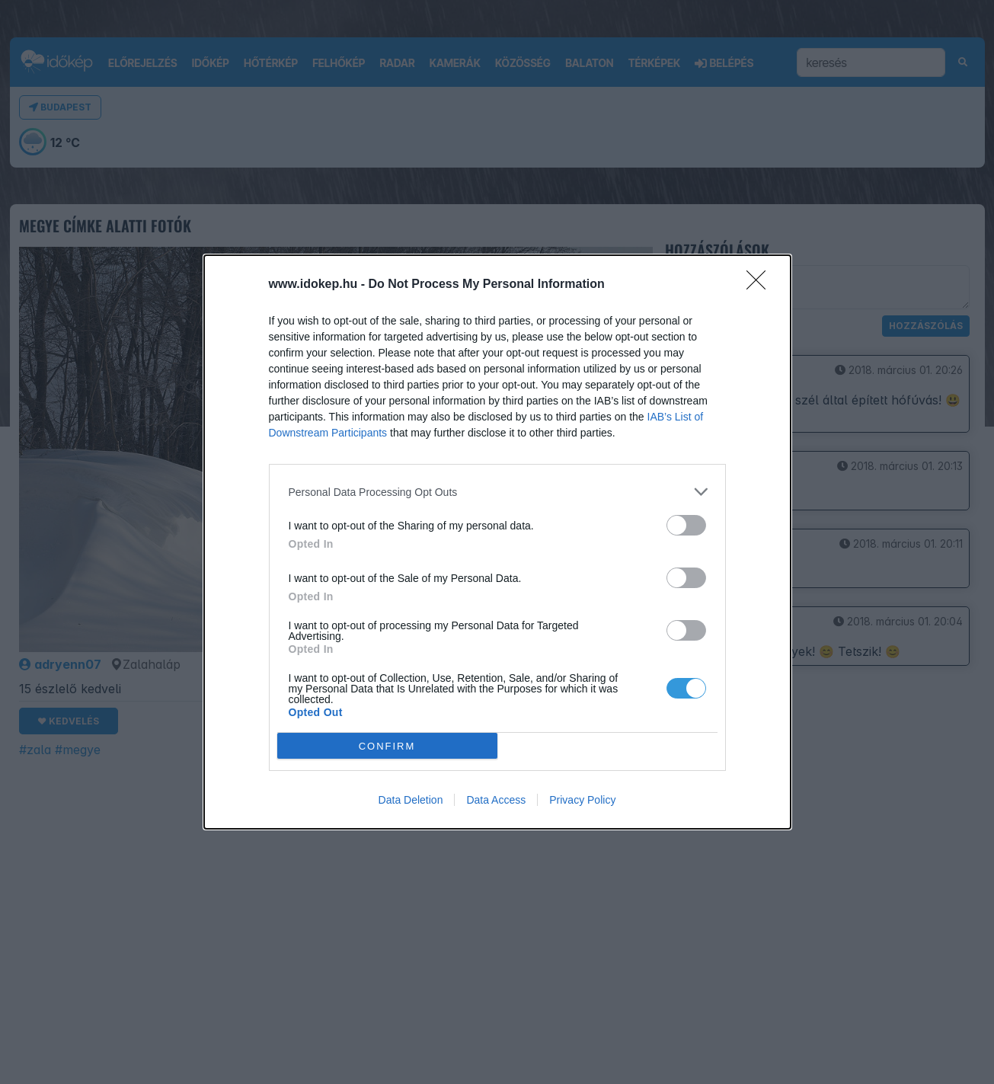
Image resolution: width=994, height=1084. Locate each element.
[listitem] (497, 492)
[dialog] (497, 542)
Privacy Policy (582, 800)
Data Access (496, 800)
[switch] (686, 525)
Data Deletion (411, 800)
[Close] (760, 284)
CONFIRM (387, 745)
